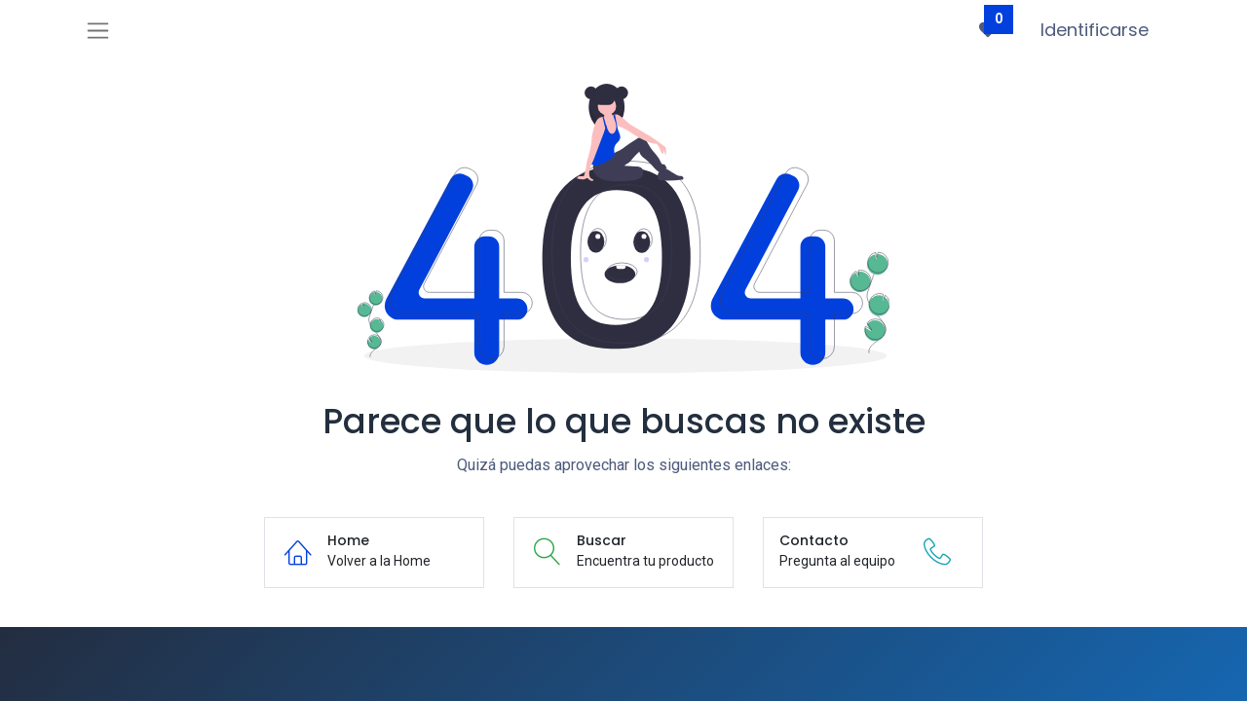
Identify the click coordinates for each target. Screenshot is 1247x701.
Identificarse (1094, 30)
